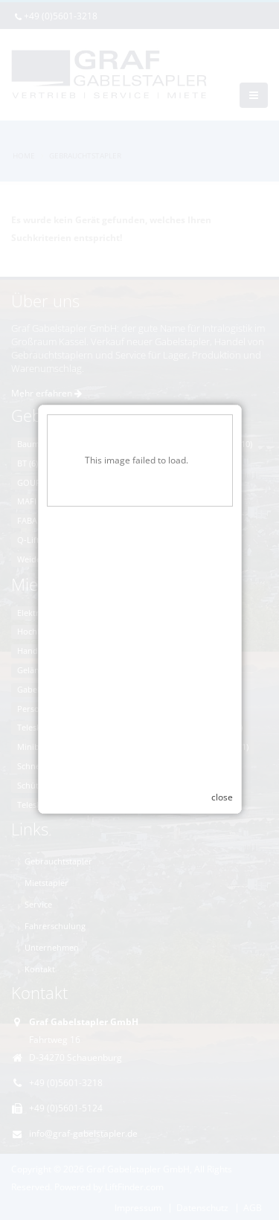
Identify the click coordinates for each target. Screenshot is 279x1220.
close (222, 788)
